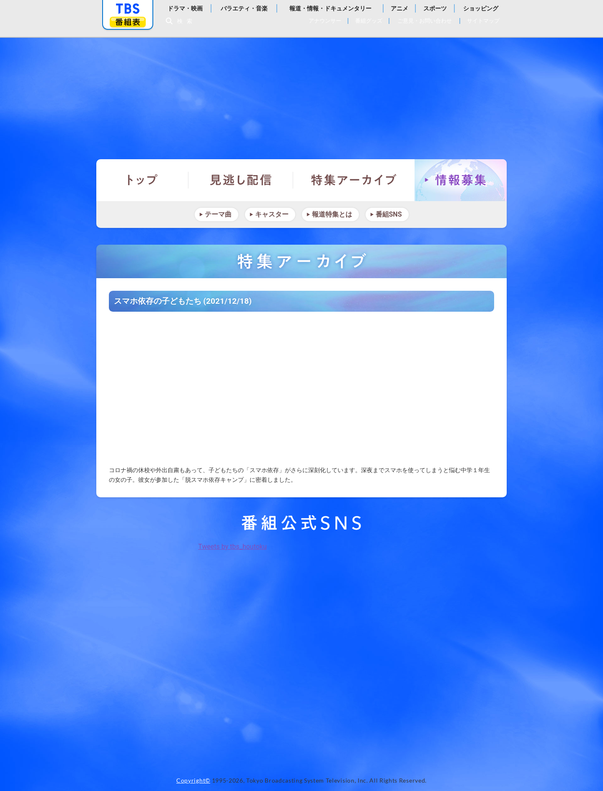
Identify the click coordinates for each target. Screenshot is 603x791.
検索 (186, 21)
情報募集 (461, 180)
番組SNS (389, 214)
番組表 (128, 22)
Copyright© (193, 780)
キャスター (272, 214)
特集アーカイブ (354, 180)
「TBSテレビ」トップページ (128, 8)
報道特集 (301, 94)
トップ (142, 180)
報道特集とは (332, 214)
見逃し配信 (240, 180)
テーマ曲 (218, 214)
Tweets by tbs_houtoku (232, 547)
